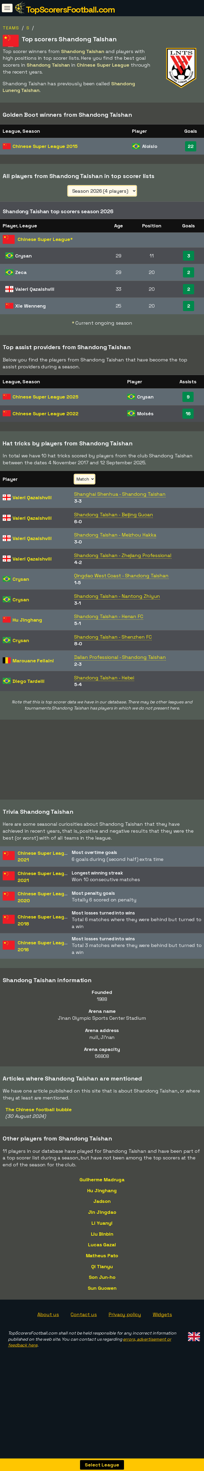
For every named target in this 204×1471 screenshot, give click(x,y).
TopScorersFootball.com (70, 9)
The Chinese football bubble (38, 1137)
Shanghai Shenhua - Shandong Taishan (120, 494)
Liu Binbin (102, 1262)
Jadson (102, 1229)
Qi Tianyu (102, 1294)
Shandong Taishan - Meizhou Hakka (115, 535)
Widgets (162, 1342)
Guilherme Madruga (102, 1207)
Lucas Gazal (102, 1273)
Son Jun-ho (102, 1305)
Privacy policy (125, 1342)
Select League (102, 1465)
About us (48, 1342)
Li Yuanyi (101, 1251)
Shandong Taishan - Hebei (104, 678)
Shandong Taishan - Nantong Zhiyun (117, 596)
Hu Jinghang (102, 1218)
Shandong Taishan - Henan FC (108, 616)
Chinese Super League (45, 146)
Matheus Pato (102, 1283)
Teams (11, 28)
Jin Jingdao (102, 1240)
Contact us (84, 1342)
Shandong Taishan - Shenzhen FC (113, 637)
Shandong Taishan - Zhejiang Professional (122, 555)
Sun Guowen (102, 1316)
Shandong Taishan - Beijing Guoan (113, 514)
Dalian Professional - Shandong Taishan (120, 657)
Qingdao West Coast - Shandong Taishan (121, 576)
